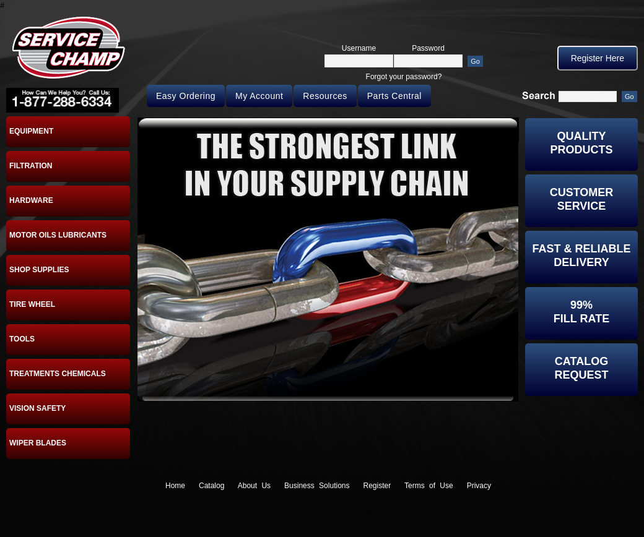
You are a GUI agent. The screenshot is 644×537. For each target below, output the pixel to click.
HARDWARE (31, 200)
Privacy (479, 485)
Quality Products (581, 143)
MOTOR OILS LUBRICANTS (58, 235)
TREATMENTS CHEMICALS (57, 373)
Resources (325, 96)
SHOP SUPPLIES (39, 269)
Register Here (597, 58)
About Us (254, 485)
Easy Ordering (185, 96)
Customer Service (582, 199)
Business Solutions (316, 485)
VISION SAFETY (37, 408)
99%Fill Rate (581, 312)
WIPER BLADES (37, 443)
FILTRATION (31, 165)
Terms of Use (428, 485)
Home (175, 485)
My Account (259, 96)
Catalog (211, 485)
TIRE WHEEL (32, 304)
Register (377, 485)
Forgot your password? (404, 76)
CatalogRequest (581, 368)
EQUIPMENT (31, 131)
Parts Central (394, 96)
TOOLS (22, 339)
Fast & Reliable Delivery (581, 255)
